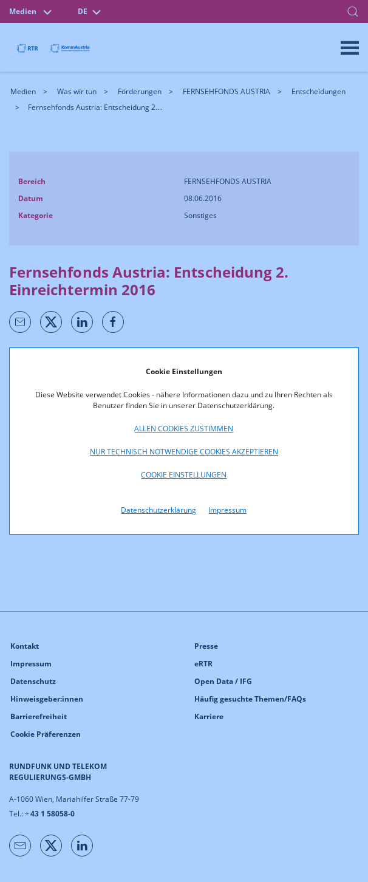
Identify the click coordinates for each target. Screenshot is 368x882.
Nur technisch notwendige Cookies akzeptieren (184, 451)
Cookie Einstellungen (184, 475)
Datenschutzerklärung (158, 510)
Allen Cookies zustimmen (183, 428)
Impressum (227, 510)
